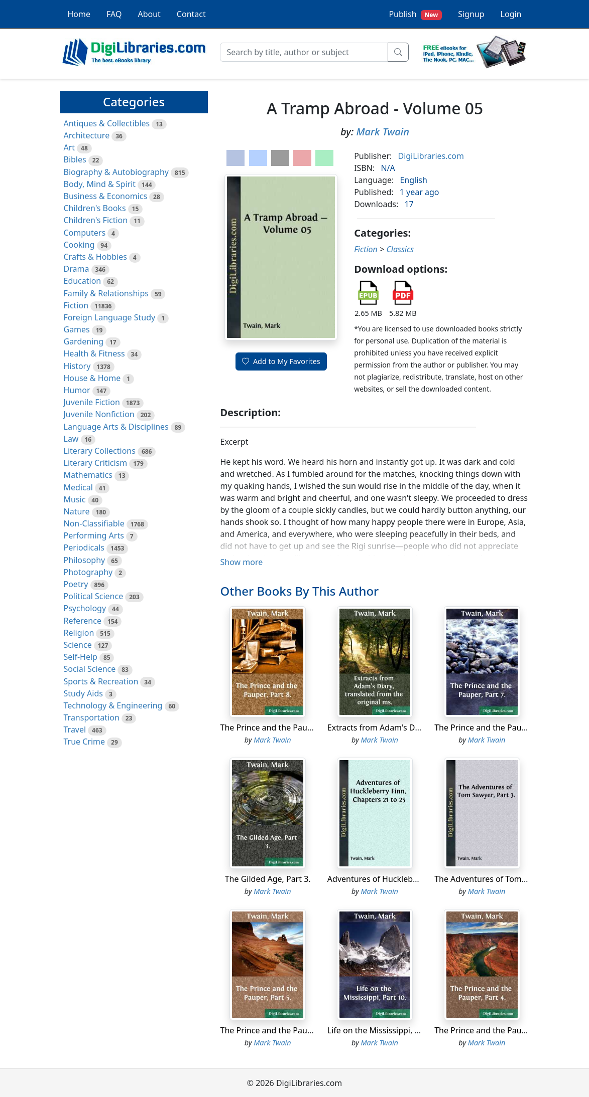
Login (511, 14)
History (77, 366)
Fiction (76, 305)
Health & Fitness (94, 353)
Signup (471, 14)
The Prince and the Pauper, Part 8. (283, 727)
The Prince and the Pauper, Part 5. (283, 1030)
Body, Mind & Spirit (100, 184)
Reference (82, 620)
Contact (191, 14)
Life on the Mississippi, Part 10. (385, 1030)
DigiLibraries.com (430, 155)
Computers (85, 232)
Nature (77, 511)
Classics (400, 249)
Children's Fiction (96, 220)
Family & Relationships (106, 293)
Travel (75, 729)
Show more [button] (241, 562)
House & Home (92, 378)
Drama (76, 268)
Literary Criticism (96, 462)
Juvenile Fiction (92, 402)
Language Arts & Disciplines (116, 426)
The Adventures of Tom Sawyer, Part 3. (506, 878)
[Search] (304, 52)
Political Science (94, 596)
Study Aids (83, 693)
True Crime (84, 741)
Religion (79, 632)
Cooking (79, 244)
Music (75, 499)
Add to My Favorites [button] (281, 361)
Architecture (87, 135)
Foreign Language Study (110, 317)
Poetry (76, 584)
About (149, 14)
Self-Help (80, 656)
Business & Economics (106, 196)
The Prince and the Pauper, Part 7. (497, 727)
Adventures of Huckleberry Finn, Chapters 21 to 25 (422, 878)
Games (77, 329)
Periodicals (84, 547)
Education (82, 280)
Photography (88, 572)
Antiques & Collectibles (107, 123)
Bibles (75, 159)
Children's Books (95, 208)
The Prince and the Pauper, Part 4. (497, 1030)
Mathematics (88, 474)
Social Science (90, 668)
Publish (415, 14)
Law (71, 438)
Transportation (92, 717)
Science (78, 644)
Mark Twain (382, 131)
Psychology (85, 608)
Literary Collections (100, 450)
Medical (78, 487)
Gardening (84, 341)
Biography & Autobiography (116, 171)
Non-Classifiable (94, 523)
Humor (77, 390)
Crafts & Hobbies (95, 256)
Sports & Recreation (101, 681)
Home (79, 14)
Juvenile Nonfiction (99, 414)
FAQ (114, 14)
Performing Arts (94, 535)
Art (69, 147)
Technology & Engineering (113, 705)
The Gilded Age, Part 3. (268, 878)
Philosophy (84, 560)
